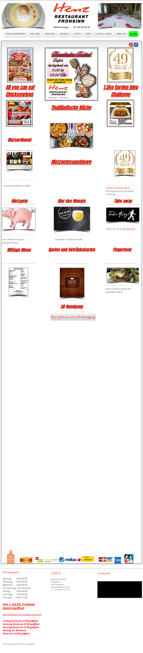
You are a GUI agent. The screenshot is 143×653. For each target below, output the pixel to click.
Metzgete (19, 201)
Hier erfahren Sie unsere (13, 239)
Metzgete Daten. (10, 242)
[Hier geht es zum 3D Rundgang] (73, 317)
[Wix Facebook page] (136, 45)
